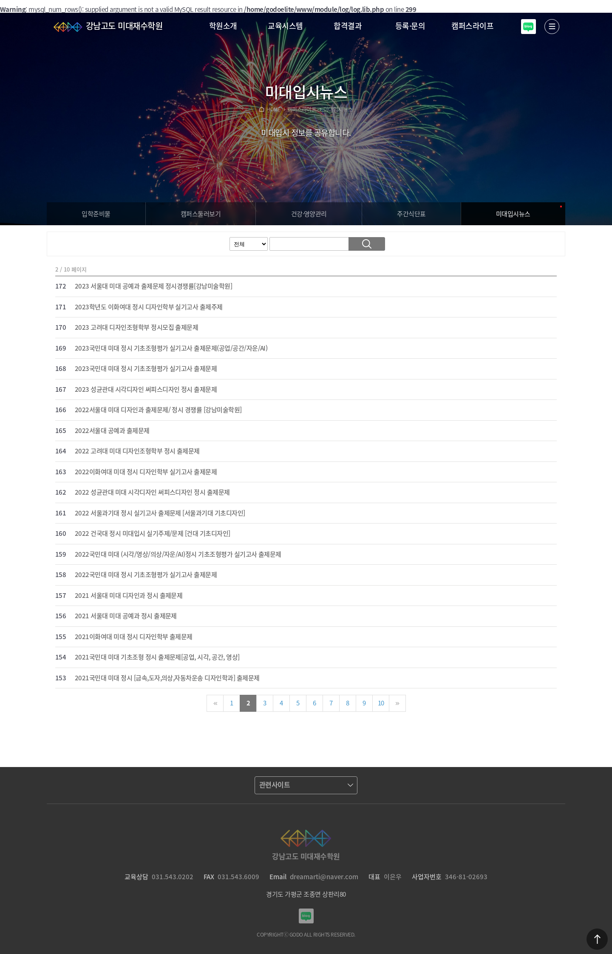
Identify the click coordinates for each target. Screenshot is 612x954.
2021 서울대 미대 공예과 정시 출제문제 (126, 616)
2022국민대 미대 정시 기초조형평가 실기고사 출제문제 (146, 575)
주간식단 (411, 213)
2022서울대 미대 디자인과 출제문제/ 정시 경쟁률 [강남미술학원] (158, 410)
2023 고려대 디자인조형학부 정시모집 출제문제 (136, 327)
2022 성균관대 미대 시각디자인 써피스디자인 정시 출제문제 (152, 492)
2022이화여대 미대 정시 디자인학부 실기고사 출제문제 (146, 472)
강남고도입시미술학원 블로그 (528, 26)
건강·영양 (309, 213)
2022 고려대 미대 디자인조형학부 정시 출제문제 (137, 451)
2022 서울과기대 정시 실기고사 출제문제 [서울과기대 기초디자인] (160, 513)
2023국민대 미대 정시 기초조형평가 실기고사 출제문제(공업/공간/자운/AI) (171, 348)
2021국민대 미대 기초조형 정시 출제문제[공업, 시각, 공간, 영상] (157, 657)
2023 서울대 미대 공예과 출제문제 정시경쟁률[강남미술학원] (153, 286)
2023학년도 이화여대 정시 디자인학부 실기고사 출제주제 (149, 307)
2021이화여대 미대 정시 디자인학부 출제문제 (134, 637)
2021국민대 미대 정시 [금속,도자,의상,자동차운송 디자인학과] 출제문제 (167, 678)
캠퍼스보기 (201, 213)
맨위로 (597, 939)
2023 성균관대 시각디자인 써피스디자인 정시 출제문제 (146, 389)
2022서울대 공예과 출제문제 (112, 431)
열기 (551, 26)
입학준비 (96, 213)
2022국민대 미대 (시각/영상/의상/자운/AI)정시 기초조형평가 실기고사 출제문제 (178, 554)
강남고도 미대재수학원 (124, 26)
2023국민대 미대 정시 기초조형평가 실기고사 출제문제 (146, 369)
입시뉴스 (513, 213)
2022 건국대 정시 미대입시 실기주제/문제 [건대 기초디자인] (152, 533)
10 (381, 703)
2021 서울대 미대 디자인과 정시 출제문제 (128, 596)
